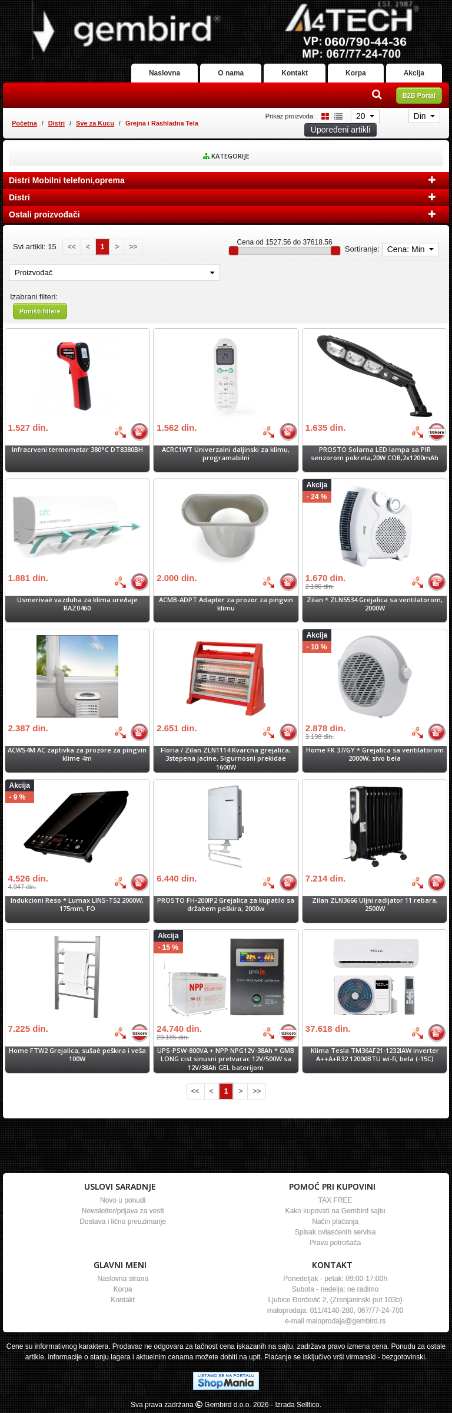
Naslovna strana (122, 1279)
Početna (24, 123)
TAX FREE (335, 1200)
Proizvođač (114, 272)
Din (421, 116)
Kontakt (294, 73)
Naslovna (164, 73)
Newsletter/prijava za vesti (123, 1211)
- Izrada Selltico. (296, 1405)
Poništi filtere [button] (40, 311)
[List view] (337, 115)
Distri (56, 123)
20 (361, 116)
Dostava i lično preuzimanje (122, 1221)
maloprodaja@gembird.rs (345, 1321)
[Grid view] (323, 115)
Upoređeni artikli (340, 129)
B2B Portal (419, 95)
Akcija (414, 73)
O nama (231, 73)
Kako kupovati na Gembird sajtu (335, 1211)
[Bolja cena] (120, 432)
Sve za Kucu (95, 123)
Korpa (355, 73)
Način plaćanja (335, 1221)
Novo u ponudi (122, 1200)
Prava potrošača (335, 1243)
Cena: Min (407, 249)
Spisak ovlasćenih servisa (335, 1232)
